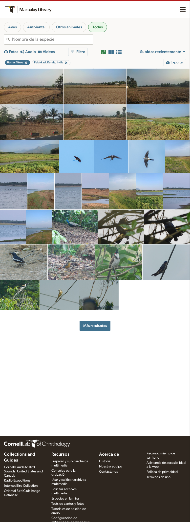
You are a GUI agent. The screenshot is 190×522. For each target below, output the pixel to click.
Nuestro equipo (110, 466)
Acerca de (109, 454)
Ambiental (36, 27)
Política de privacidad (162, 472)
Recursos (60, 454)
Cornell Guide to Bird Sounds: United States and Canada (23, 471)
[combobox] (52, 39)
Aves (12, 27)
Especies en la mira (65, 498)
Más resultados (95, 326)
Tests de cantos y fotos (67, 503)
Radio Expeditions (17, 480)
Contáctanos (108, 471)
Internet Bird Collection (21, 485)
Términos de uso (158, 477)
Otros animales (69, 27)
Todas (97, 27)
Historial (105, 461)
